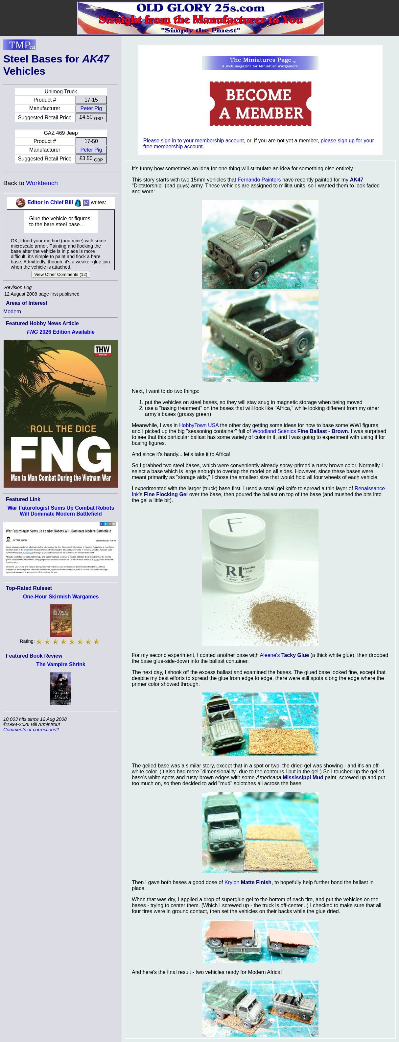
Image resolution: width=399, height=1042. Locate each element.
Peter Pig (91, 108)
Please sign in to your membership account (193, 140)
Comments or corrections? (31, 729)
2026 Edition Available (61, 332)
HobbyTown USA (199, 425)
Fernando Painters (259, 179)
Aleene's (270, 655)
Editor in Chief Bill (50, 202)
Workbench (42, 183)
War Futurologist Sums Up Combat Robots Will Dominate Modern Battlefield (61, 511)
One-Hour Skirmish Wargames (61, 596)
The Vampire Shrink (60, 664)
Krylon (231, 882)
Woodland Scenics (274, 431)
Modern (12, 311)
